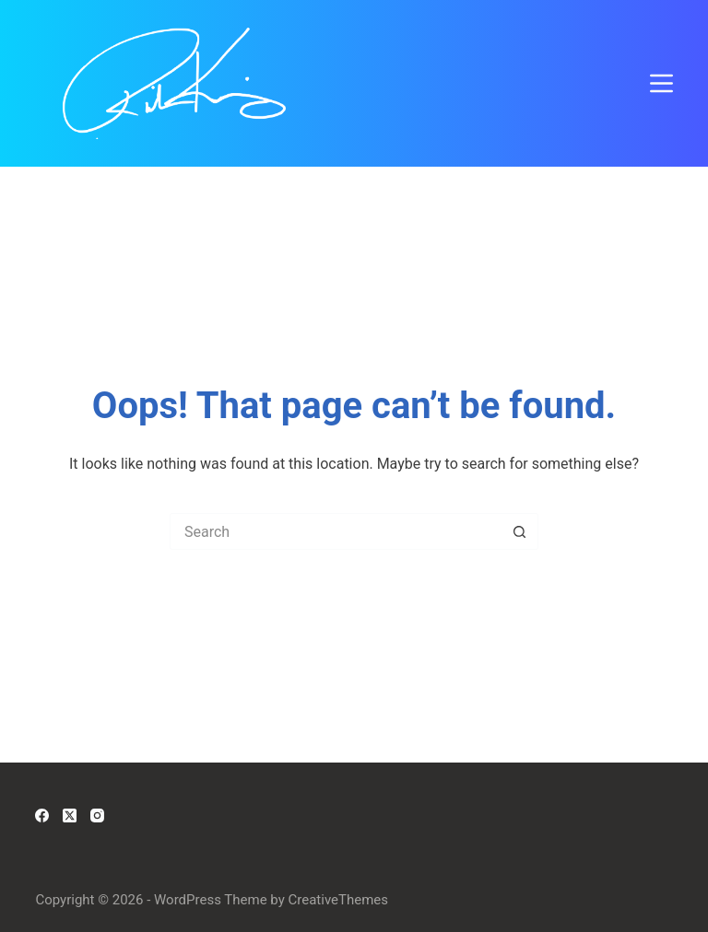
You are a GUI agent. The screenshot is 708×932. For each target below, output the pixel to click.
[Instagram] (97, 815)
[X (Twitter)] (70, 815)
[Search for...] (336, 531)
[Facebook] (42, 815)
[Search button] (520, 531)
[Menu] (661, 83)
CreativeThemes (339, 899)
